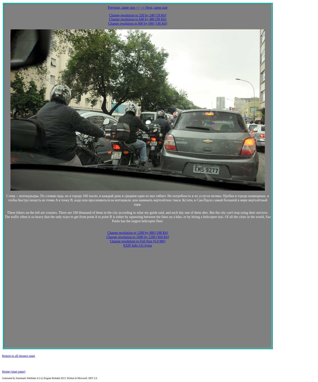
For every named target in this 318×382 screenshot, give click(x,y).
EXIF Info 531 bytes (137, 245)
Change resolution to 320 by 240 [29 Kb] (137, 15)
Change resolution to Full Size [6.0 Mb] (137, 241)
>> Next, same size (154, 7)
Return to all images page (18, 356)
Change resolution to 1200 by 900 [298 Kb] (137, 233)
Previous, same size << (124, 7)
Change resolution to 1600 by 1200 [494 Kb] (137, 237)
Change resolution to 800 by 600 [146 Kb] (137, 23)
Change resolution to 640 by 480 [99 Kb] (137, 19)
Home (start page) (13, 371)
